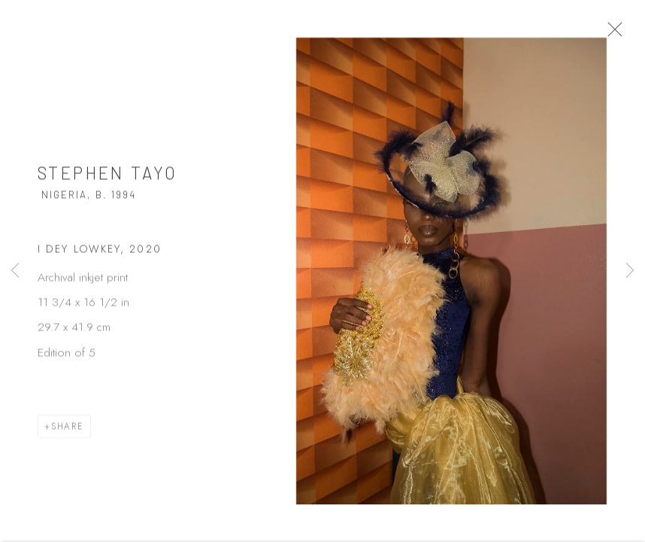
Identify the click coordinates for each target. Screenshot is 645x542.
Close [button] (626, 34)
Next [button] (630, 271)
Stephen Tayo (108, 179)
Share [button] (67, 432)
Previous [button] (15, 271)
